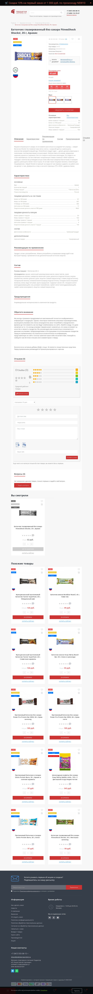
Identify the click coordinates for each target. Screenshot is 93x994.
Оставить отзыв (72, 457)
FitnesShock (63, 44)
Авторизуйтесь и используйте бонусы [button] (67, 61)
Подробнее (43, 991)
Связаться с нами (17, 929)
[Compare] (79, 39)
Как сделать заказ (17, 905)
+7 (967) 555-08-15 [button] (19, 953)
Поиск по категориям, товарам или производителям (45, 16)
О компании (15, 911)
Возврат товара (16, 932)
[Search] (61, 13)
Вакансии (14, 914)
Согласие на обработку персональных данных (27, 926)
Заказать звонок (72, 15)
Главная (13, 23)
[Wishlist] (72, 39)
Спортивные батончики (42, 23)
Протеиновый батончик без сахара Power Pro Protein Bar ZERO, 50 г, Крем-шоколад (28, 717)
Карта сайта (15, 935)
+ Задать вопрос (22, 485)
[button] (73, 11)
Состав (60, 139)
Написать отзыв (22, 393)
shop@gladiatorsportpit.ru (21, 957)
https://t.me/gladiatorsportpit (58, 917)
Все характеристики (72, 116)
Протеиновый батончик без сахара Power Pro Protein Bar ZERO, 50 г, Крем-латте (65, 717)
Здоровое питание (25, 23)
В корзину (28, 617)
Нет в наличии (28, 549)
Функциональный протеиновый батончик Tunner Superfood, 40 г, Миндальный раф (28, 596)
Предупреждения (73, 139)
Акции (13, 940)
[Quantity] (28, 543)
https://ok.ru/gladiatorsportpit (53, 917)
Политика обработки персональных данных (26, 923)
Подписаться (74, 887)
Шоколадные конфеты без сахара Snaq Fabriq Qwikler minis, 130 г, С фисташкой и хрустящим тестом (65, 777)
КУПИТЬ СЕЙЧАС (28, 553)
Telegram (12, 970)
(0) (66, 39)
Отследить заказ (17, 917)
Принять (77, 991)
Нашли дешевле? (55, 80)
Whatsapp (16, 970)
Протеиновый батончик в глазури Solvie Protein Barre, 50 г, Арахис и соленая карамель (28, 777)
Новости (14, 908)
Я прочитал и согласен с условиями (34, 891)
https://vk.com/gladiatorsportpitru (49, 917)
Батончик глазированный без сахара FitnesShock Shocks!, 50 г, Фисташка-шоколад (65, 837)
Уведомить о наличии (64, 110)
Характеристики (33, 139)
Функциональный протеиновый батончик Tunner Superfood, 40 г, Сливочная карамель (28, 657)
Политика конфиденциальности (30, 891)
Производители (16, 938)
